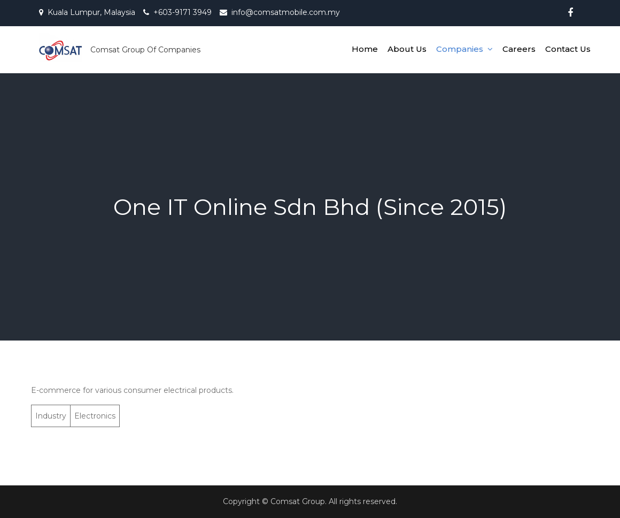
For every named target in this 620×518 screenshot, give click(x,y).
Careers (519, 49)
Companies (459, 49)
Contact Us (568, 49)
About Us (407, 49)
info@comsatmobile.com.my (285, 12)
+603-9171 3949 (182, 12)
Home (365, 49)
